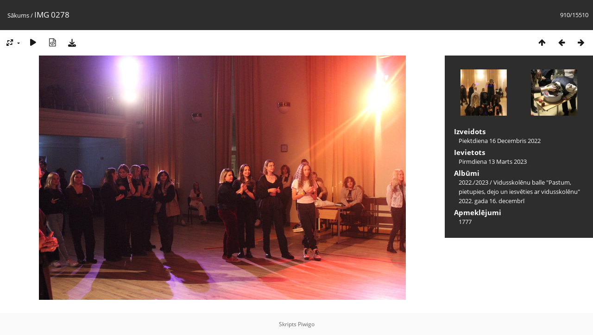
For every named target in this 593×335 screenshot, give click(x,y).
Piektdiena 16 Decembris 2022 (500, 140)
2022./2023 (473, 182)
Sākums (18, 15)
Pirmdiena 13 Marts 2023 (493, 161)
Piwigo (306, 324)
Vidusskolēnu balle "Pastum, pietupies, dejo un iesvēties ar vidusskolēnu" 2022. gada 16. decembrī (519, 191)
